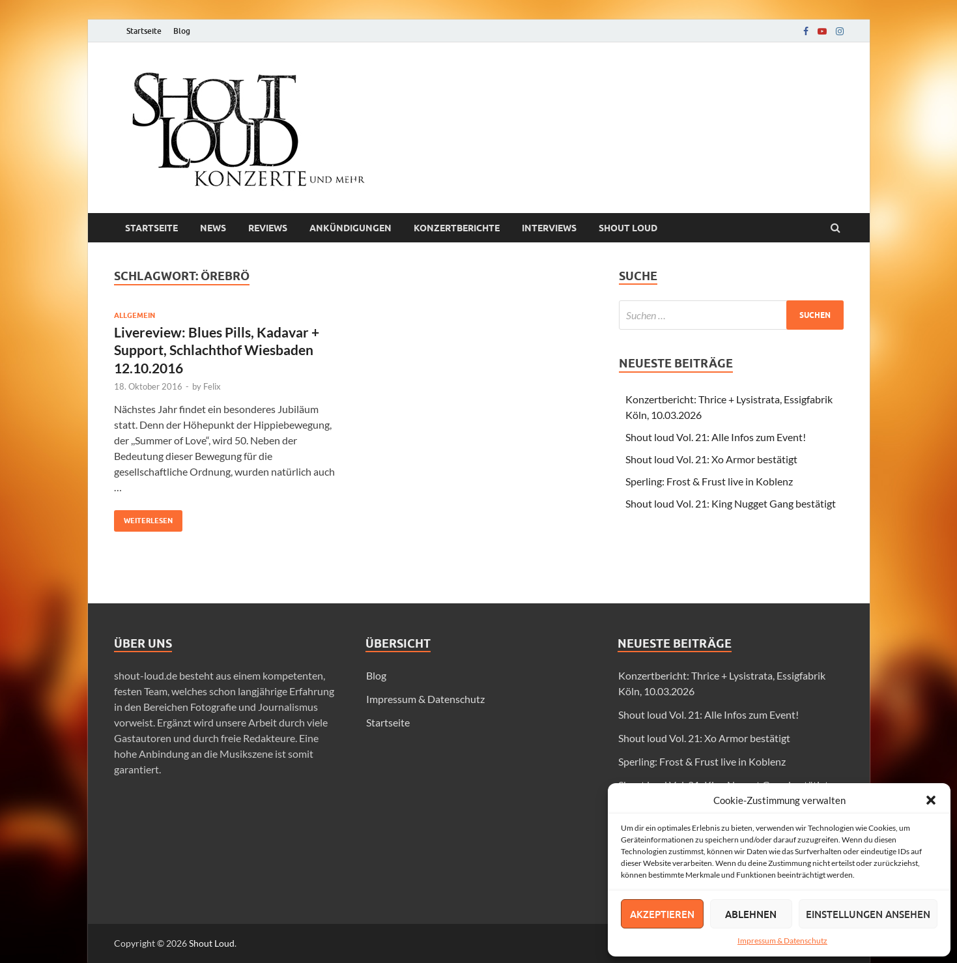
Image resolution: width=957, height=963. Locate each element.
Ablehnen (751, 914)
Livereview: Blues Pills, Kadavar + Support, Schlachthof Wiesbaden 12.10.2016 (216, 350)
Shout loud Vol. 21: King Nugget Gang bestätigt (730, 503)
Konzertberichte (457, 228)
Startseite (144, 31)
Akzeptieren (662, 914)
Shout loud (628, 228)
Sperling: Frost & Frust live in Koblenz (709, 481)
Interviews (549, 228)
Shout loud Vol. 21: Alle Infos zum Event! (715, 437)
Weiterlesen (143, 517)
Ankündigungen (350, 228)
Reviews (267, 228)
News (213, 228)
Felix (212, 386)
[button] (930, 800)
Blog (181, 31)
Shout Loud (212, 943)
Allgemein (134, 315)
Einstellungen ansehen (868, 914)
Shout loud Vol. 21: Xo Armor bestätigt (711, 459)
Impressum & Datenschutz (782, 940)
